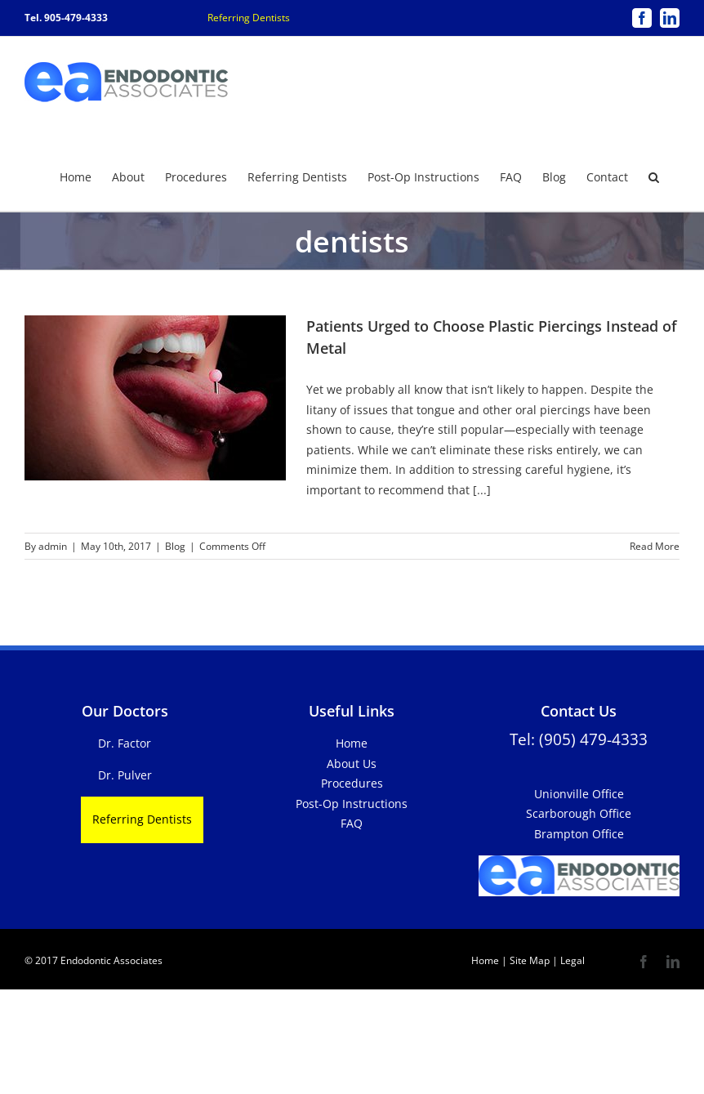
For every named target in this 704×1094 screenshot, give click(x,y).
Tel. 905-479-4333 (66, 18)
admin (52, 545)
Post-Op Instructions (352, 802)
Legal (571, 960)
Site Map (530, 960)
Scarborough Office (578, 812)
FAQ (352, 822)
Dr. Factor (124, 742)
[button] (653, 176)
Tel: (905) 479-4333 (579, 738)
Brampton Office (579, 833)
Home (352, 742)
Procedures (352, 782)
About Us (352, 762)
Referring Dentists (248, 18)
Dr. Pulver (125, 774)
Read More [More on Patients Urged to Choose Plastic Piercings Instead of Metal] (654, 545)
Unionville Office (579, 793)
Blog (175, 545)
